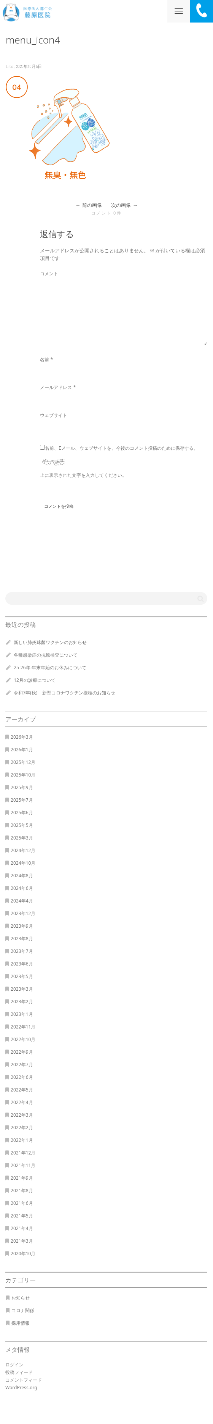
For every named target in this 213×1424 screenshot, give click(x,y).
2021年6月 (22, 1203)
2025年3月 (22, 838)
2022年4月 (22, 1102)
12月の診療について (35, 680)
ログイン (14, 1364)
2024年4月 (22, 901)
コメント (49, 273)
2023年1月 (22, 1014)
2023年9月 (22, 926)
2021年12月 (23, 1153)
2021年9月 (22, 1178)
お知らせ (20, 1298)
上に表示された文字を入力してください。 (83, 475)
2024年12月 (23, 850)
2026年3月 (22, 737)
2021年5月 (22, 1215)
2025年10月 (23, 775)
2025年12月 (23, 762)
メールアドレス (56, 387)
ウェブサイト (53, 415)
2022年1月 (22, 1140)
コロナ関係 (22, 1310)
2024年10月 (23, 863)
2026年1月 (22, 749)
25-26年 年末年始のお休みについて (50, 667)
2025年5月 (22, 825)
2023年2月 (22, 1001)
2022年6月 (22, 1077)
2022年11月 (23, 1027)
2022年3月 (22, 1115)
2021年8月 (22, 1190)
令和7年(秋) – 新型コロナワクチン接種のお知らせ (64, 692)
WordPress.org (21, 1387)
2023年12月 (23, 913)
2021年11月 (23, 1165)
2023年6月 (22, 964)
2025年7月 (22, 800)
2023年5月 (22, 976)
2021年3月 (22, 1241)
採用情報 (20, 1323)
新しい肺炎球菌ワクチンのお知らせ (50, 642)
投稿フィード (19, 1372)
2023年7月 (22, 951)
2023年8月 (22, 938)
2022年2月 (22, 1127)
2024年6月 (22, 888)
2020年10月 (23, 1253)
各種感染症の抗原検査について (46, 655)
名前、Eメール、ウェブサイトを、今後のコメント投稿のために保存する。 (121, 448)
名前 (44, 359)
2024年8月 (22, 875)
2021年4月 (22, 1228)
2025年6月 (22, 812)
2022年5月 (22, 1090)
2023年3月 (22, 989)
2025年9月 (22, 787)
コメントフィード (23, 1380)
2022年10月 (23, 1039)
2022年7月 (22, 1064)
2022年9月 (22, 1052)
